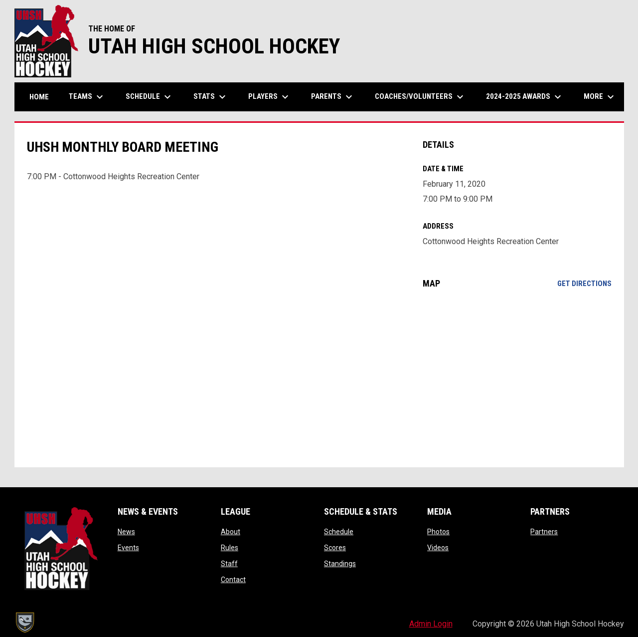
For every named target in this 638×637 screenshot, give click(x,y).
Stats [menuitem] (210, 97)
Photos (438, 532)
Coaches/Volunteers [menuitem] (420, 97)
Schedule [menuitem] (149, 97)
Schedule (338, 532)
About (230, 532)
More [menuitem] (600, 97)
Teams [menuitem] (87, 97)
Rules (229, 548)
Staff (229, 564)
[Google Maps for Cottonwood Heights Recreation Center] (517, 378)
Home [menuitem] (39, 96)
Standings (340, 564)
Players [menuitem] (269, 97)
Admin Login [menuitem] (431, 624)
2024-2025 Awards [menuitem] (525, 97)
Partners (544, 532)
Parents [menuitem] (333, 97)
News (126, 532)
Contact (233, 580)
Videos (438, 548)
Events (128, 548)
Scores (335, 548)
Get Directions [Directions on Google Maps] (584, 283)
